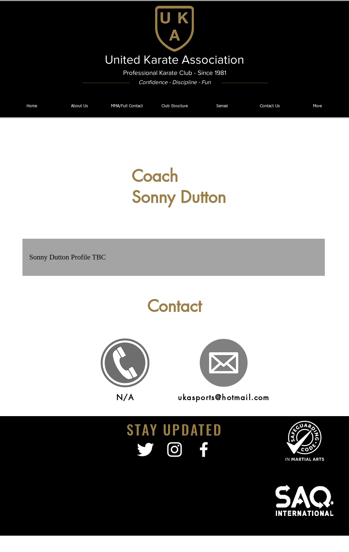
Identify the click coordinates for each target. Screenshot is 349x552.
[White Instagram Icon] (174, 449)
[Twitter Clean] (145, 449)
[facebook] (204, 449)
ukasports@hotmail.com (223, 397)
